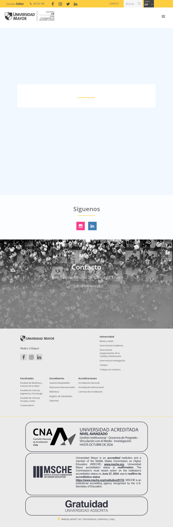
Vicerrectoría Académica (111, 345)
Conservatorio (27, 405)
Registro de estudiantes (61, 396)
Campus (104, 365)
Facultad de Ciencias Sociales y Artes (30, 399)
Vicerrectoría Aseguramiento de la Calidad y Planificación (110, 353)
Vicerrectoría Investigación (112, 360)
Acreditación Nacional (89, 382)
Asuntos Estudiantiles (60, 382)
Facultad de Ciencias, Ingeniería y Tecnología (31, 392)
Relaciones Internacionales (62, 387)
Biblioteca (54, 391)
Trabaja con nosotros (110, 369)
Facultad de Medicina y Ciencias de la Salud (31, 384)
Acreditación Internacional (91, 387)
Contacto (113, 3)
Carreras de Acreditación (90, 391)
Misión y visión (107, 341)
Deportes (54, 400)
